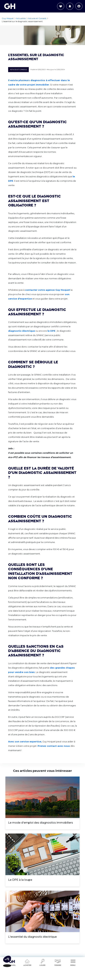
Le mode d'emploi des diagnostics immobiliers (40, 822)
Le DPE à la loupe (20, 879)
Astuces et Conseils (18, 69)
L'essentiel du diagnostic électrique (32, 936)
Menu (73, 962)
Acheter (27, 962)
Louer (42, 962)
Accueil (12, 961)
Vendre (57, 962)
